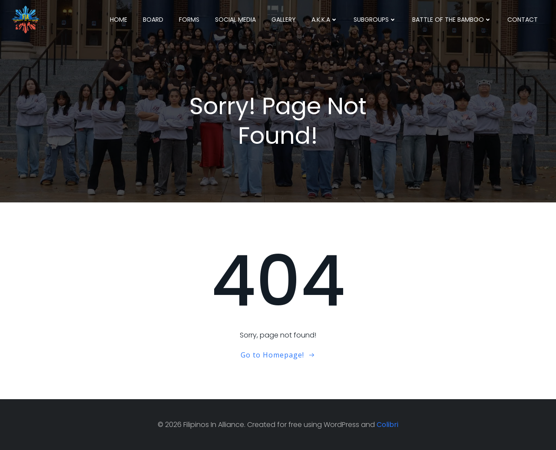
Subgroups (375, 19)
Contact (522, 19)
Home (118, 19)
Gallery (283, 19)
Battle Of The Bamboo (452, 19)
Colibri (387, 425)
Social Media (235, 19)
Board (153, 19)
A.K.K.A (324, 19)
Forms (189, 19)
